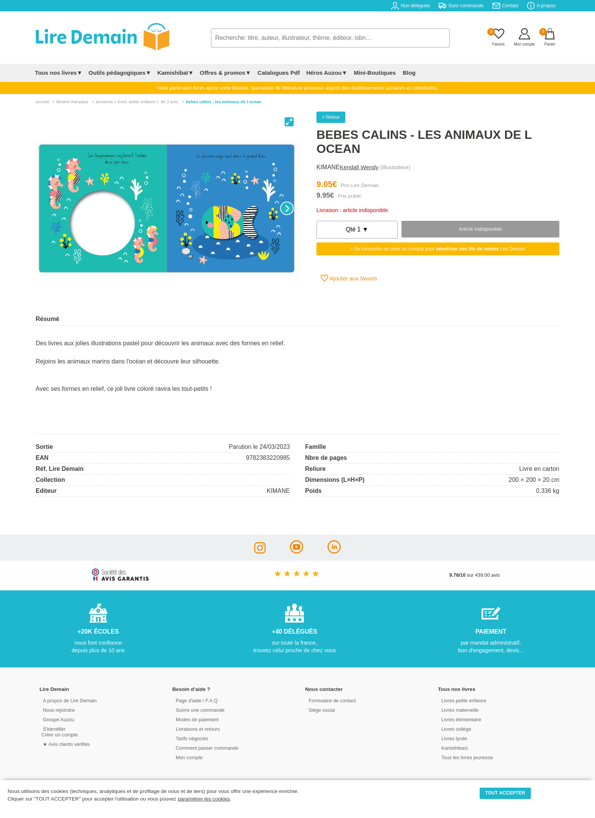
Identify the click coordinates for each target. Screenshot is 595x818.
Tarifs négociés (190, 738)
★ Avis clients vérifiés (64, 744)
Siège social (320, 710)
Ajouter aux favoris (349, 278)
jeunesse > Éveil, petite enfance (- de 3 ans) (137, 101)
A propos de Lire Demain (68, 700)
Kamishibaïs (453, 747)
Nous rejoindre (57, 710)
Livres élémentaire (460, 719)
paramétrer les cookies (204, 799)
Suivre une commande (198, 710)
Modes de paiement (195, 719)
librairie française (72, 101)
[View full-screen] (289, 121)
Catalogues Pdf (278, 72)
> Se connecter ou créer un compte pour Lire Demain (438, 249)
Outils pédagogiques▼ (119, 72)
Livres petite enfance (462, 700)
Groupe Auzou (56, 719)
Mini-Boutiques (373, 72)
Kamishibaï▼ (175, 72)
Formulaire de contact (330, 700)
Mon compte (187, 757)
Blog (406, 72)
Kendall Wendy (359, 167)
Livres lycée (453, 738)
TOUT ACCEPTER (505, 793)
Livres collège (454, 728)
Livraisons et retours (196, 728)
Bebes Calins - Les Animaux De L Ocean (223, 101)
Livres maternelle (458, 710)
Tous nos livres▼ (58, 72)
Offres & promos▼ (225, 72)
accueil (42, 101)
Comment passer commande (205, 747)
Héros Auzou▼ (325, 72)
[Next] (287, 208)
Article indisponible (480, 229)
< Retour (331, 117)
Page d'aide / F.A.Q (195, 700)
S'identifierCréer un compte (59, 731)
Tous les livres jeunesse (465, 757)
